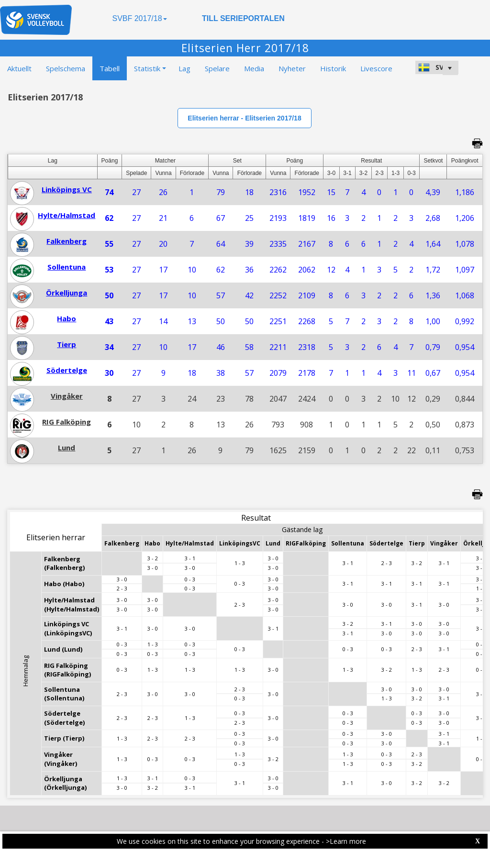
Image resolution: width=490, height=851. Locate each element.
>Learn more (346, 841)
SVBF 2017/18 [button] (139, 18)
